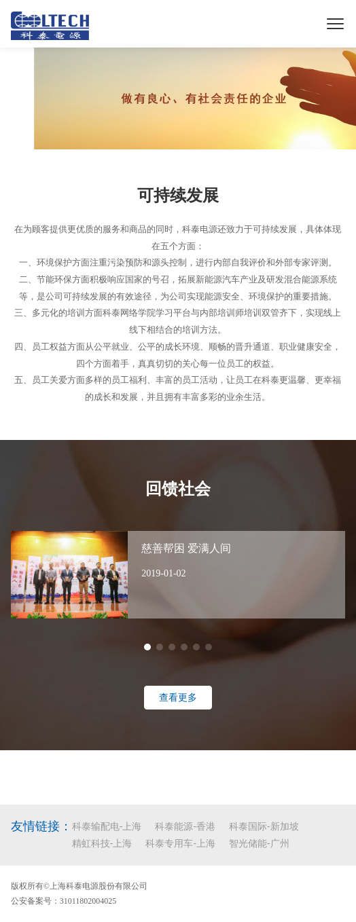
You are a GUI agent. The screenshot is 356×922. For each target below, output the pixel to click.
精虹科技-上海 (102, 843)
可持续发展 (178, 195)
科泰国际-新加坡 (264, 826)
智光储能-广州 (259, 843)
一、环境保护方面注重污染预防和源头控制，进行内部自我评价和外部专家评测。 (178, 262)
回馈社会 (178, 489)
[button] (147, 647)
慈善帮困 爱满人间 (186, 548)
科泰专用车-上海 (180, 843)
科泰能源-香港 (185, 826)
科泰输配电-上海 (107, 826)
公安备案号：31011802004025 (64, 901)
